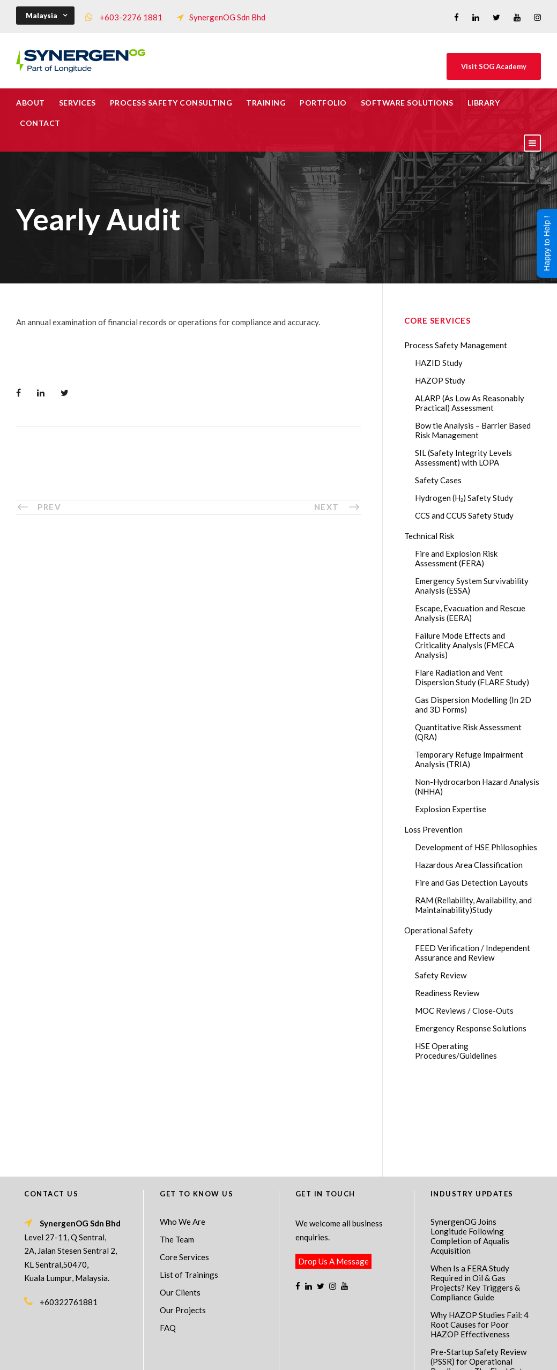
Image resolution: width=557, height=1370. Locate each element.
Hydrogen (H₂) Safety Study (464, 498)
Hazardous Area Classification (469, 865)
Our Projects (183, 1223)
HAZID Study (439, 363)
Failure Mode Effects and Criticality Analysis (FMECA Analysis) (464, 645)
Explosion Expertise (450, 809)
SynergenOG (273, 1343)
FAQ (168, 1241)
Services (77, 102)
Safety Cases (438, 480)
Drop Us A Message (333, 1174)
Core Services (184, 1170)
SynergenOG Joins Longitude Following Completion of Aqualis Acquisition (469, 1149)
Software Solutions (407, 102)
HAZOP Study (440, 380)
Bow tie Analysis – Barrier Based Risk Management (473, 430)
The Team (177, 1152)
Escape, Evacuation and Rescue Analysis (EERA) (470, 613)
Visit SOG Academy (493, 66)
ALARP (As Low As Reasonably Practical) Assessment (469, 403)
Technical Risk (429, 536)
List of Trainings (189, 1188)
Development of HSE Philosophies (476, 847)
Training (266, 102)
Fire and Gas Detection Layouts (471, 882)
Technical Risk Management (364, 1354)
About (30, 102)
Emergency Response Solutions (470, 1028)
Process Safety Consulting (171, 102)
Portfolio (323, 102)
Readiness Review (447, 993)
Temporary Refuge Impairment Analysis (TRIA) (469, 759)
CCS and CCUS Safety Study (464, 515)
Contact (40, 123)
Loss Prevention (433, 829)
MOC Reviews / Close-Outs (464, 1010)
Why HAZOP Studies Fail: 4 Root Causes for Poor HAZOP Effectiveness (479, 1237)
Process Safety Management (455, 345)
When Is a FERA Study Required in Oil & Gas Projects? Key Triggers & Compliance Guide (475, 1196)
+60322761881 (69, 1215)
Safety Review (440, 975)
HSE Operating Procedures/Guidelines (456, 1050)
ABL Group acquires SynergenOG (465, 1306)
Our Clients (180, 1205)
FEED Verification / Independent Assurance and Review (472, 952)
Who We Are (182, 1135)
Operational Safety (438, 930)
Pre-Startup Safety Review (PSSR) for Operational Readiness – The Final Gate (478, 1274)
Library (483, 102)
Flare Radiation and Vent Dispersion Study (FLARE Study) (472, 677)
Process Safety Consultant (279, 1354)
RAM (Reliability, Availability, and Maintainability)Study (473, 905)
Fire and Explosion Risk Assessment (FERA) (456, 558)
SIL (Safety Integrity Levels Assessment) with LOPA (463, 457)
